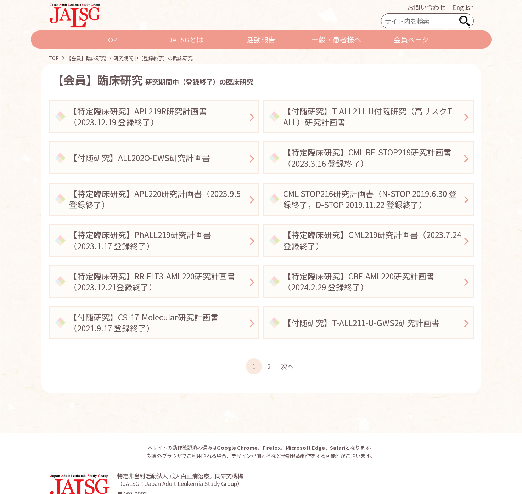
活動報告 (261, 39)
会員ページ (411, 39)
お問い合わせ (427, 7)
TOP (111, 39)
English (463, 7)
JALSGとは (185, 39)
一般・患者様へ (336, 39)
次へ (287, 366)
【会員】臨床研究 (86, 58)
